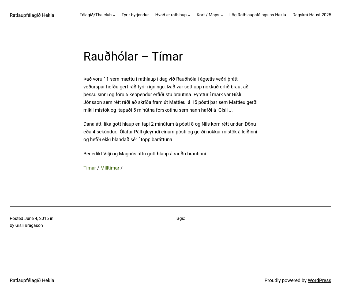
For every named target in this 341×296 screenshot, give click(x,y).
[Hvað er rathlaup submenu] (189, 15)
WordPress (319, 280)
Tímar (90, 168)
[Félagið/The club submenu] (114, 15)
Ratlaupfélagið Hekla (32, 15)
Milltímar (109, 168)
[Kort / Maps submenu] (221, 15)
